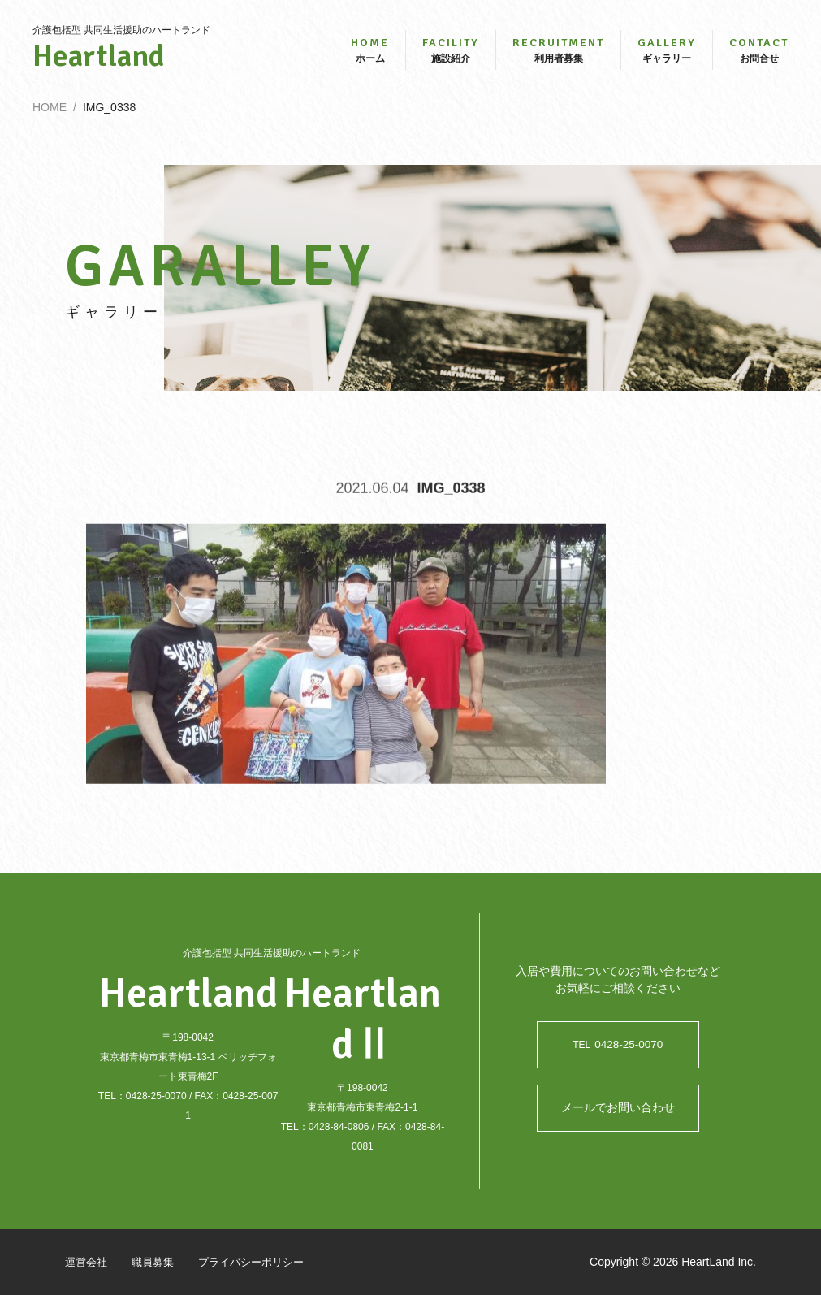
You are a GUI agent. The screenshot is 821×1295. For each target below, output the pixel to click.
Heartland (121, 62)
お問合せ (759, 55)
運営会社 (87, 1261)
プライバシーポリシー (261, 1261)
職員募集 (157, 1261)
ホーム (370, 55)
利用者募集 (558, 55)
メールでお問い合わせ (618, 1108)
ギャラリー (666, 55)
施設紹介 (450, 55)
